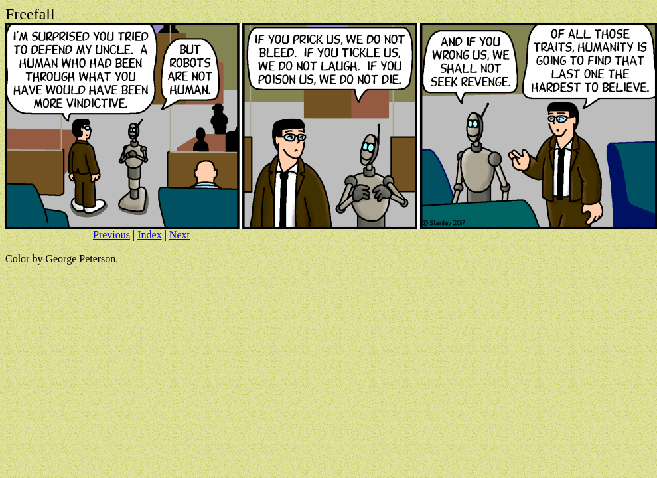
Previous (111, 234)
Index (149, 234)
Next (179, 234)
